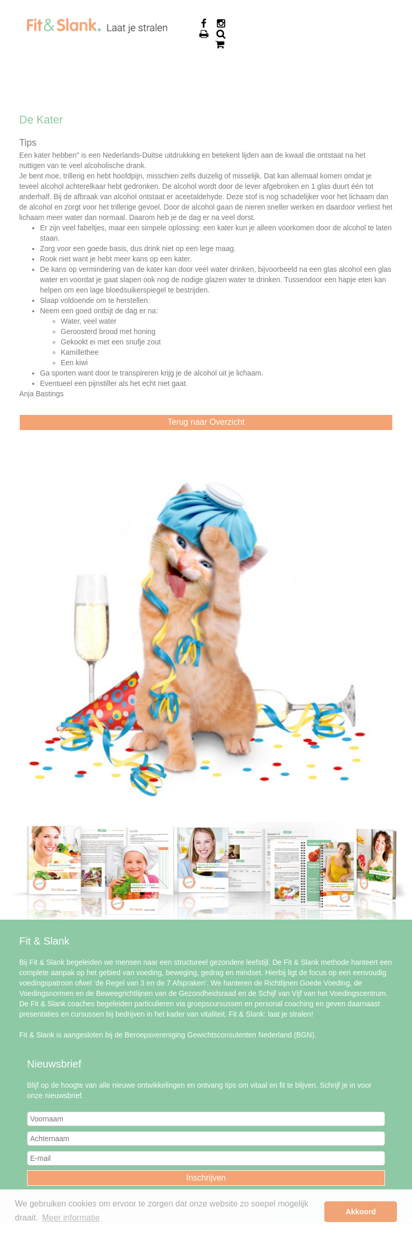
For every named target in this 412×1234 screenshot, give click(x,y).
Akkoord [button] (361, 1212)
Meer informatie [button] (71, 1217)
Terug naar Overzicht (206, 422)
